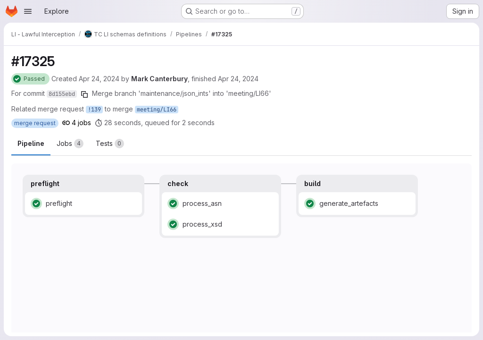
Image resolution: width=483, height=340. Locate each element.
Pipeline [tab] (30, 143)
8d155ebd (62, 94)
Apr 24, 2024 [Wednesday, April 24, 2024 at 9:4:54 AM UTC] (99, 79)
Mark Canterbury (159, 79)
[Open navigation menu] (27, 11)
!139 (94, 109)
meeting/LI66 (156, 109)
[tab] (70, 143)
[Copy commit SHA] (84, 94)
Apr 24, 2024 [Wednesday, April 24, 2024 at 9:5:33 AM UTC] (238, 79)
